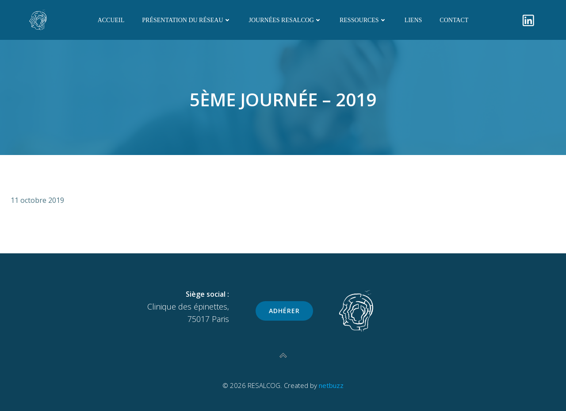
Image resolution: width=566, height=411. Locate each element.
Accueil (111, 20)
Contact (454, 20)
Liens (413, 20)
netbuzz (331, 385)
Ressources (363, 20)
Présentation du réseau (186, 20)
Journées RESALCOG (285, 20)
